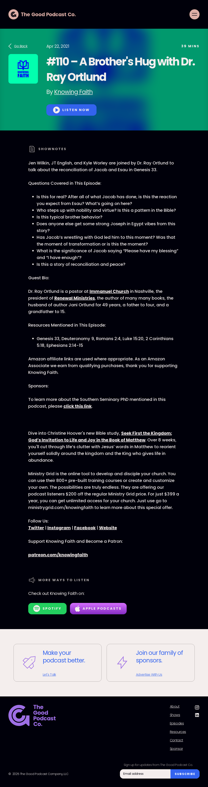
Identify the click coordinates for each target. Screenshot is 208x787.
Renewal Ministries (74, 298)
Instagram (59, 528)
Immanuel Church (109, 291)
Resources (178, 732)
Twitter (36, 528)
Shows (175, 715)
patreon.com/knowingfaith (58, 555)
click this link (77, 406)
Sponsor (176, 748)
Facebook (85, 528)
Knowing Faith (73, 92)
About (175, 706)
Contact (176, 740)
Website (108, 528)
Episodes (177, 723)
